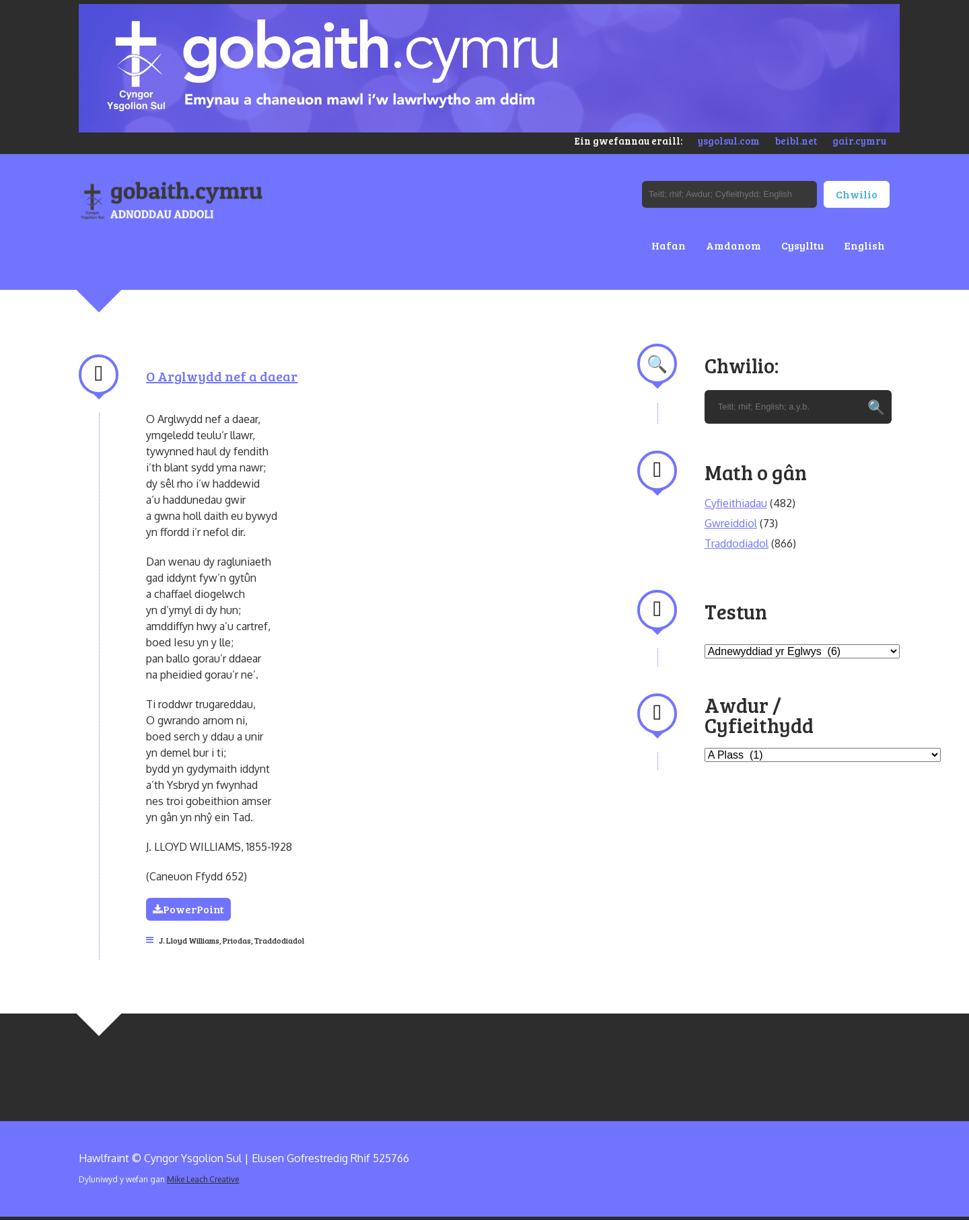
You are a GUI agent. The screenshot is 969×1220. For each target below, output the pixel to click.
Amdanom (733, 245)
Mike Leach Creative (203, 1179)
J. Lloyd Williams (189, 940)
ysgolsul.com (729, 140)
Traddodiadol (279, 940)
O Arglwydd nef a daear (221, 376)
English (864, 245)
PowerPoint (188, 909)
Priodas (237, 940)
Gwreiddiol (731, 523)
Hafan (668, 245)
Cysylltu (802, 245)
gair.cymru (859, 140)
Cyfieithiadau (736, 503)
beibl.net (796, 140)
